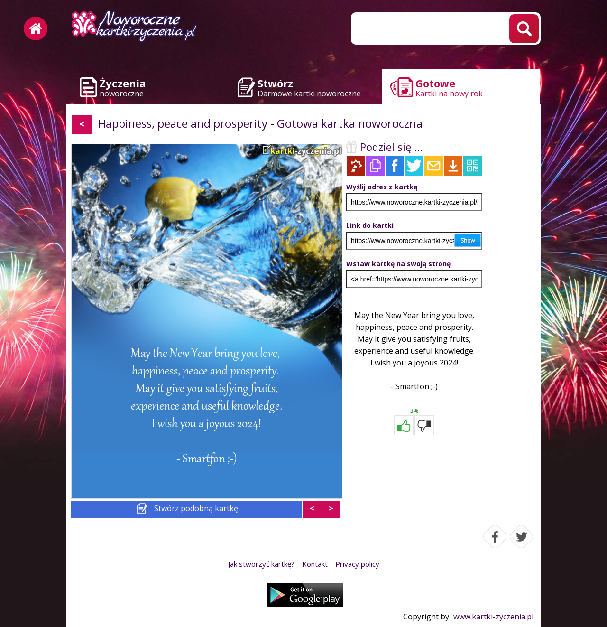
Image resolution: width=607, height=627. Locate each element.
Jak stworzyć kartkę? (261, 564)
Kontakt (315, 564)
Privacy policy (357, 564)
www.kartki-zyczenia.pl (493, 616)
